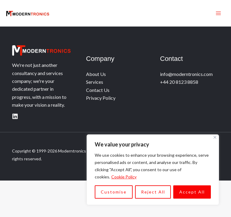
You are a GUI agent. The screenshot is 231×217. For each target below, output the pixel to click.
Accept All (192, 191)
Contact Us (97, 90)
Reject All (153, 191)
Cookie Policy (124, 176)
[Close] (215, 137)
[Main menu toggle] (218, 13)
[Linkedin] (15, 116)
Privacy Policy (101, 98)
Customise (114, 191)
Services (94, 82)
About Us (96, 74)
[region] (153, 169)
